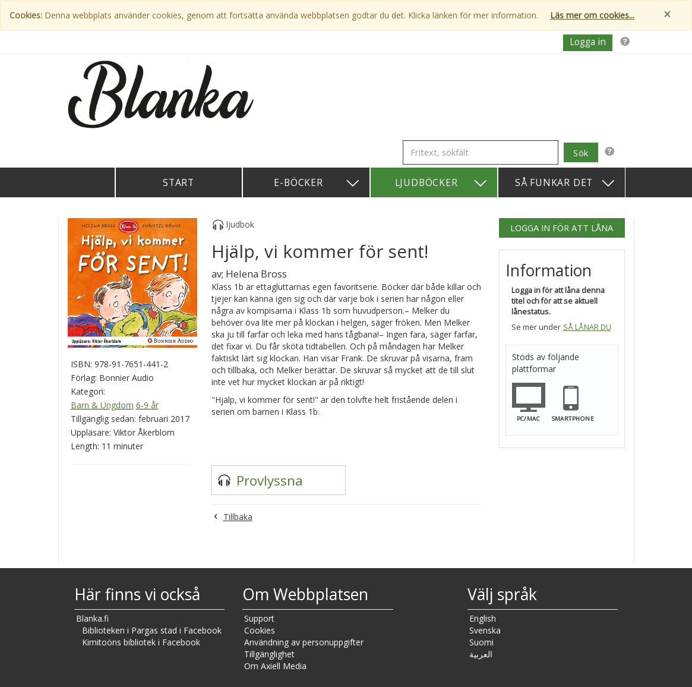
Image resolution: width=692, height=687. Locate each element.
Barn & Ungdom (102, 405)
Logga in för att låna (561, 228)
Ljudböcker (441, 183)
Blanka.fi (92, 618)
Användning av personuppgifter (304, 642)
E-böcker (317, 183)
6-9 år (147, 405)
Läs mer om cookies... (592, 15)
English (482, 618)
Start (178, 182)
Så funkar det (565, 183)
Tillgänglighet (269, 654)
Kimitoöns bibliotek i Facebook (141, 642)
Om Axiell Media (275, 666)
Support (259, 618)
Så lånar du (587, 327)
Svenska (485, 630)
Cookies (259, 630)
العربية (480, 654)
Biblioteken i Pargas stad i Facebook (152, 630)
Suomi (481, 642)
